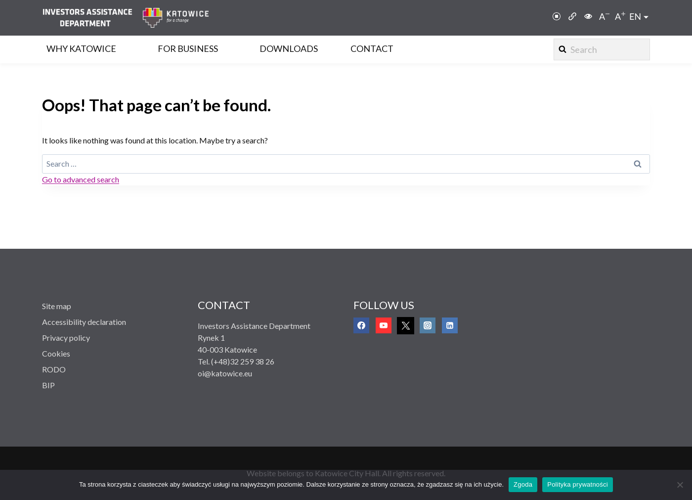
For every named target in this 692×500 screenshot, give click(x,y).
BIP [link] (48, 385)
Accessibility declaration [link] (84, 321)
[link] (92, 18)
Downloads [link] (289, 48)
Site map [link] (56, 306)
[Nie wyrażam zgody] (680, 485)
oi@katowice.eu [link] (225, 373)
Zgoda (523, 484)
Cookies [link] (56, 353)
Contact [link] (371, 48)
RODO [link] (54, 369)
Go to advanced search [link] (80, 179)
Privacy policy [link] (66, 337)
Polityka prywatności (577, 484)
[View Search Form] (602, 49)
